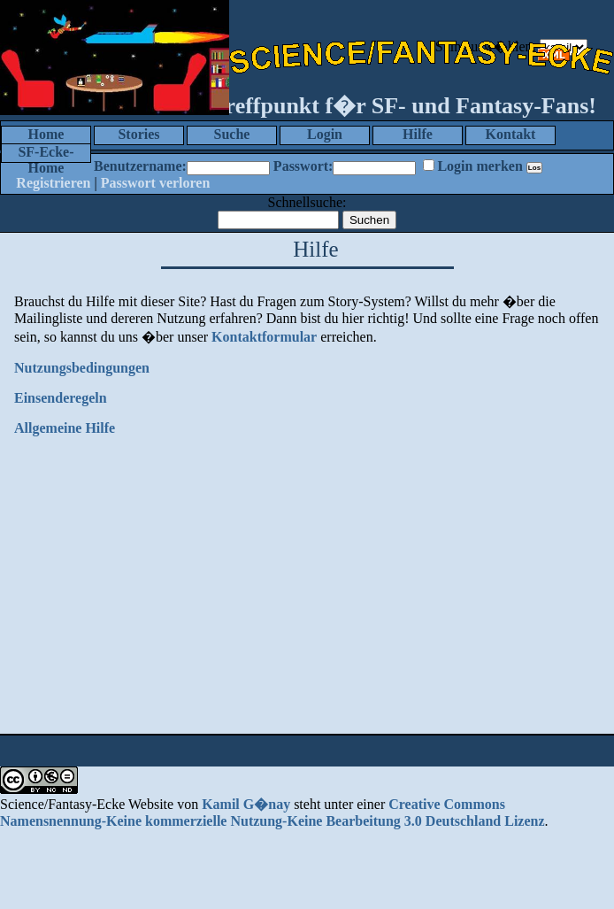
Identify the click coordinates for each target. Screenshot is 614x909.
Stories (138, 134)
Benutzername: (140, 165)
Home (46, 134)
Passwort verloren (156, 182)
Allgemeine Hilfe (64, 427)
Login (324, 134)
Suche (232, 134)
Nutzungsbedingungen (82, 367)
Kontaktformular (264, 336)
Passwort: (303, 165)
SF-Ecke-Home (45, 153)
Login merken (479, 165)
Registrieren (53, 182)
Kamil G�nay (246, 804)
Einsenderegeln (60, 397)
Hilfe (418, 134)
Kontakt (511, 134)
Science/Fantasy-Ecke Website (86, 804)
